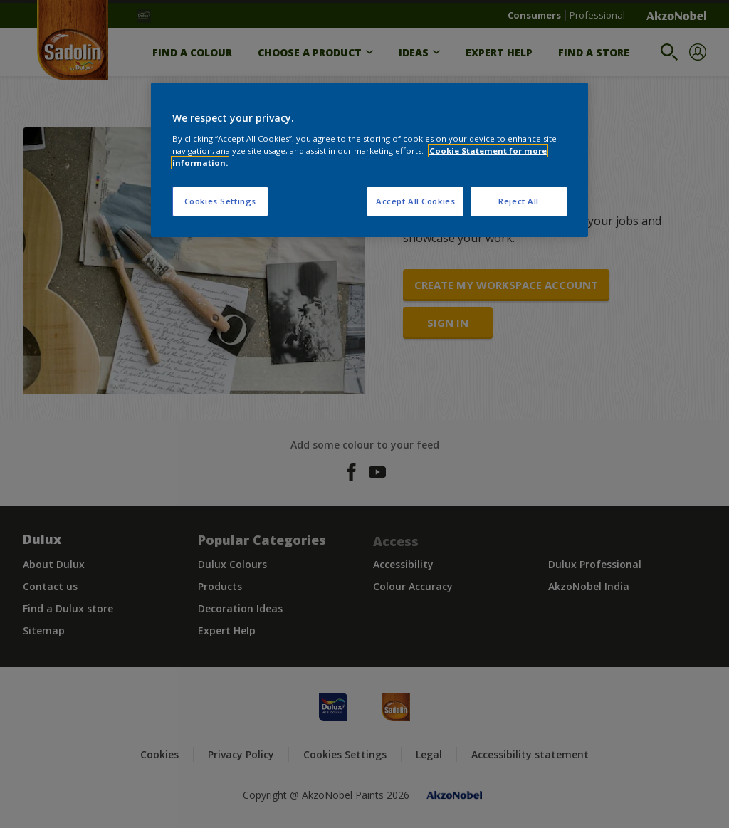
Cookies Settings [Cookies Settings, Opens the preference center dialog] (220, 201)
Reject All (518, 201)
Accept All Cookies (415, 201)
